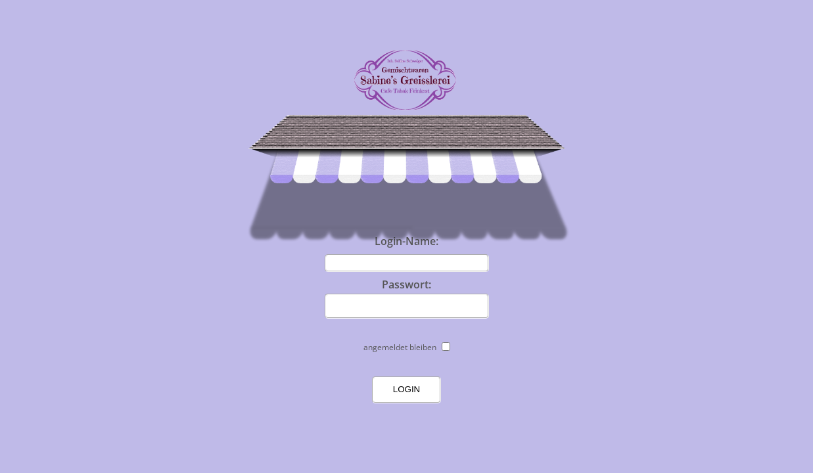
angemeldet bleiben (399, 347)
